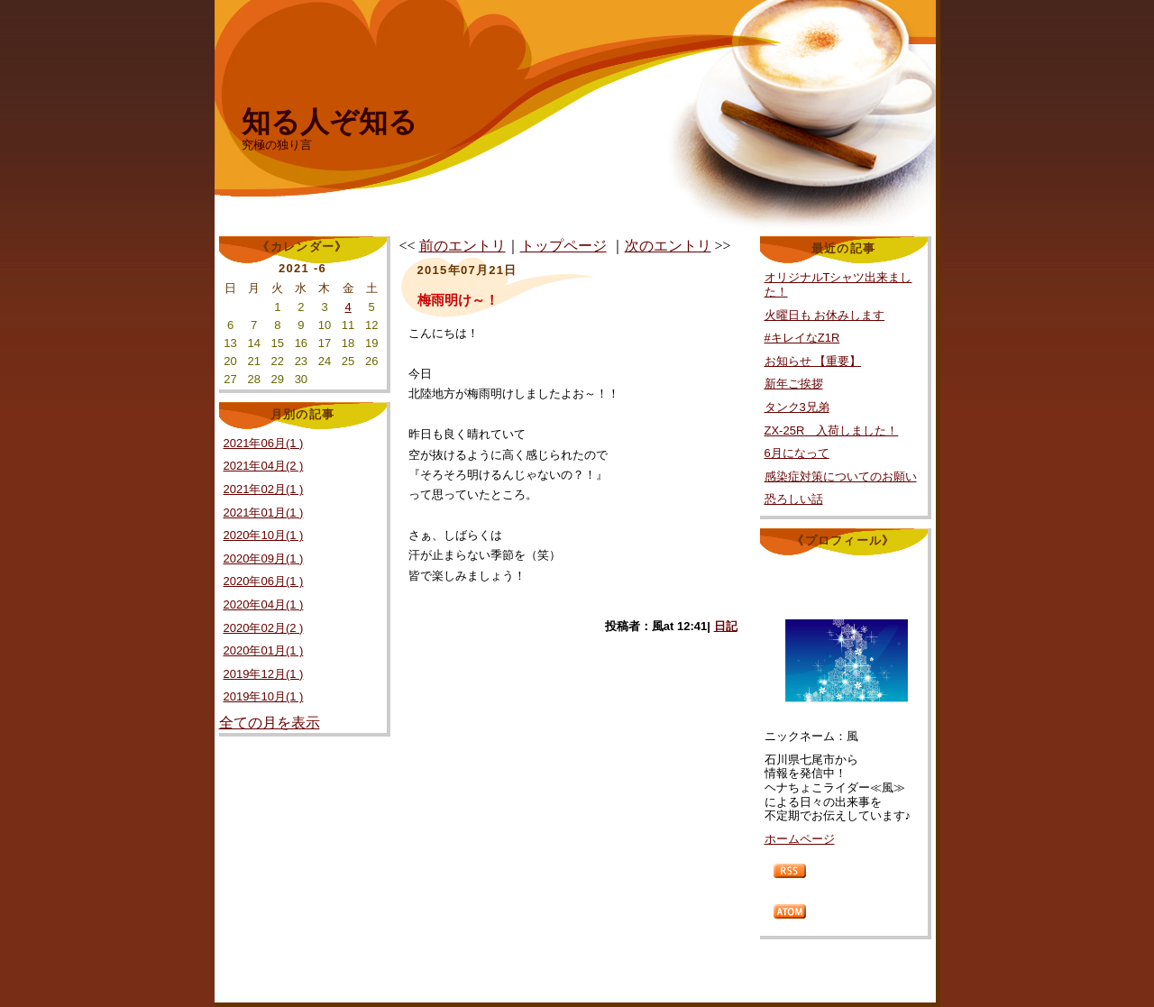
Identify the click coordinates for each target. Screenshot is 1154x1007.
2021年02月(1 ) (264, 489)
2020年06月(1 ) (264, 581)
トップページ (563, 245)
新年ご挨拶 (794, 383)
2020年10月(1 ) (264, 535)
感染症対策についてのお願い (841, 476)
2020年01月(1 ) (264, 650)
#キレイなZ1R (802, 337)
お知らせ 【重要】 (813, 361)
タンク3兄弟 (797, 407)
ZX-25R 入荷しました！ (832, 430)
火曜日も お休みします (825, 315)
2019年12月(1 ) (264, 674)
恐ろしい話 (794, 499)
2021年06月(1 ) (264, 443)
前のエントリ (462, 245)
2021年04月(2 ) (264, 465)
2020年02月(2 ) (264, 628)
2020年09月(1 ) (264, 558)
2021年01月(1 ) (264, 512)
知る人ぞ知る (329, 121)
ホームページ (800, 839)
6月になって (797, 453)
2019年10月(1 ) (264, 696)
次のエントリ (668, 245)
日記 (725, 626)
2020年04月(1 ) (264, 604)
